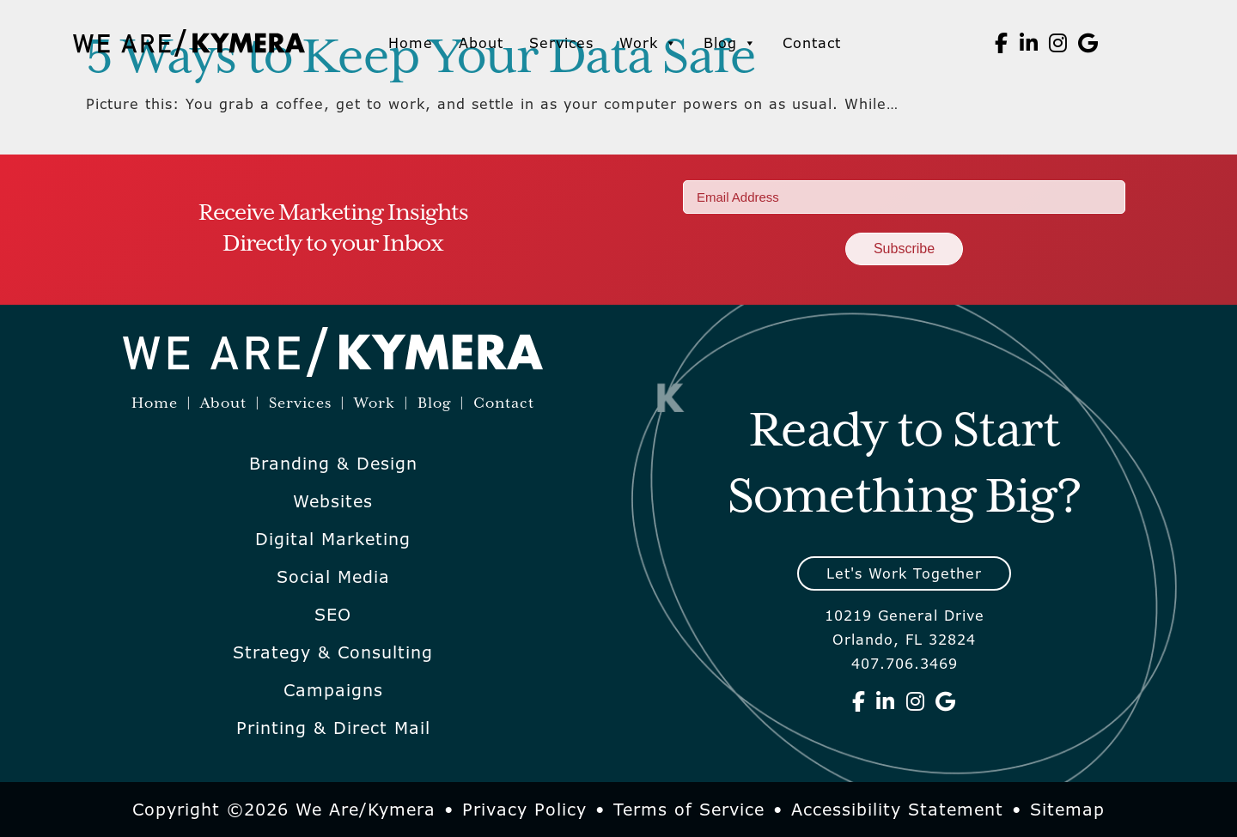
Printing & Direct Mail (333, 728)
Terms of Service (689, 809)
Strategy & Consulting (333, 652)
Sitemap (1067, 809)
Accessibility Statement (897, 809)
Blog (730, 43)
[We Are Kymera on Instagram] (1058, 43)
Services (561, 42)
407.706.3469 (904, 663)
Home (410, 42)
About (481, 42)
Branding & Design (333, 463)
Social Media (333, 577)
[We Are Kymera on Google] (1088, 43)
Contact (812, 42)
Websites (333, 501)
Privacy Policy (524, 809)
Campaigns (333, 690)
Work (648, 43)
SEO (332, 614)
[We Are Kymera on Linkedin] (1029, 43)
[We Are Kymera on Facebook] (1001, 43)
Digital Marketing (333, 539)
